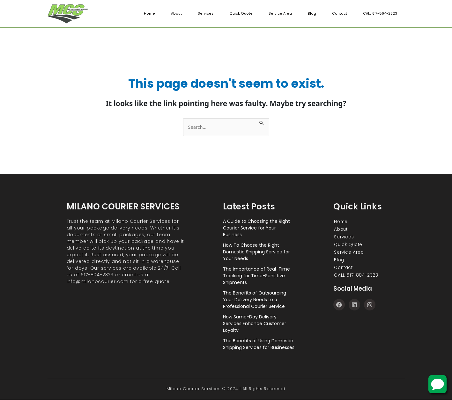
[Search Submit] (264, 122)
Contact (339, 13)
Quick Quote (243, 13)
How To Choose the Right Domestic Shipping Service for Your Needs (256, 252)
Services (208, 13)
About (179, 13)
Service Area (281, 13)
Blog (312, 13)
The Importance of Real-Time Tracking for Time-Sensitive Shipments (256, 276)
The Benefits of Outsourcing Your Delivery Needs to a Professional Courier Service (254, 299)
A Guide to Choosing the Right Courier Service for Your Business (256, 228)
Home (153, 13)
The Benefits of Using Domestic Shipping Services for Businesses (258, 344)
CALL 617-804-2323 (379, 13)
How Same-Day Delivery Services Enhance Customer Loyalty (254, 323)
